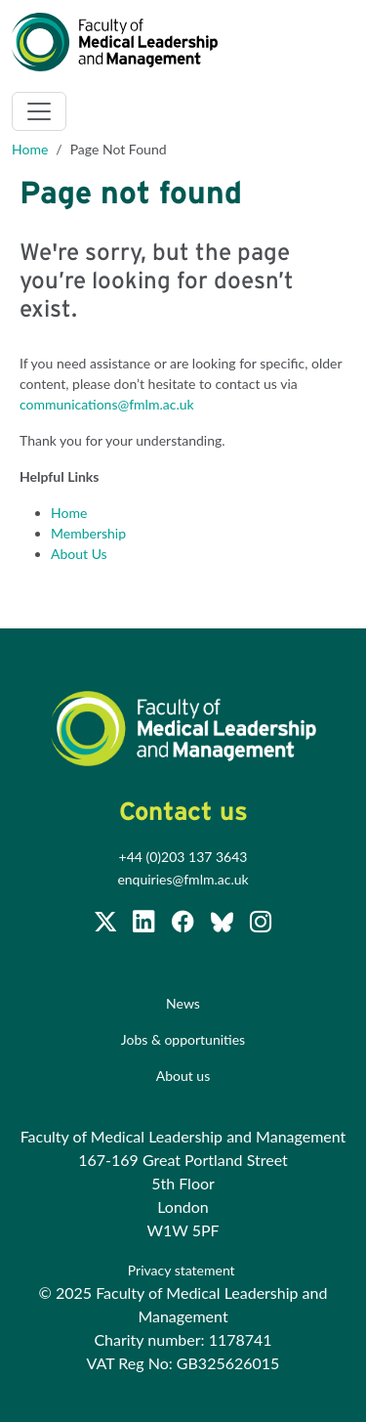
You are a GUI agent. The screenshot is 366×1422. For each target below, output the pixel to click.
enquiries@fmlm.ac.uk (182, 879)
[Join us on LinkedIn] (145, 925)
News (183, 1003)
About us (183, 1075)
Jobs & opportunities (183, 1039)
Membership (88, 533)
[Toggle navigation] (39, 111)
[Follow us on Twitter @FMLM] (107, 925)
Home (30, 149)
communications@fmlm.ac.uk (107, 404)
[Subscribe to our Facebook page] (184, 925)
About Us (79, 553)
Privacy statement (183, 1270)
